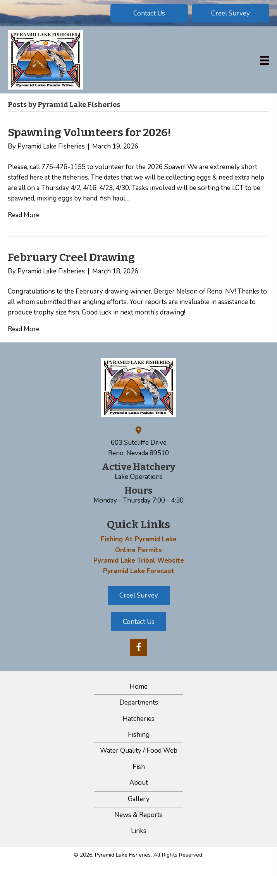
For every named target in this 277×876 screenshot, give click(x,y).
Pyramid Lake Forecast (138, 571)
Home (138, 686)
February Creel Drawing (71, 257)
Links (138, 830)
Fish (138, 766)
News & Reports (138, 814)
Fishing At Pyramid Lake (139, 539)
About (138, 782)
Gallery (139, 799)
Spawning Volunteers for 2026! (89, 132)
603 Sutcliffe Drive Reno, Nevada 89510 (138, 448)
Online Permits (138, 550)
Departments (138, 702)
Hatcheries (138, 718)
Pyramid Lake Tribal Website (138, 560)
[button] (149, 13)
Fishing (139, 734)
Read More (24, 215)
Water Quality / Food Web (138, 750)
